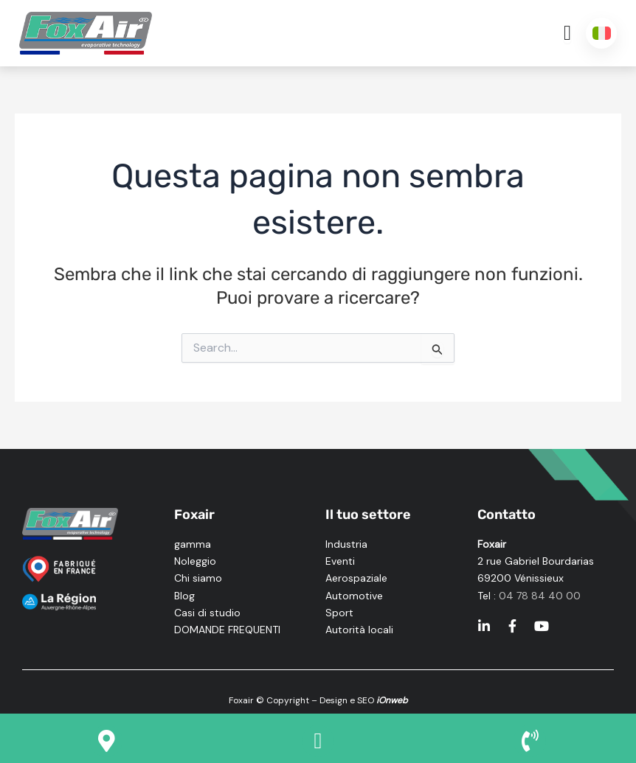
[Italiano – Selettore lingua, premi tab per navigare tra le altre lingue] (601, 33)
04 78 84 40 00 (540, 595)
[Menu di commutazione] (567, 33)
